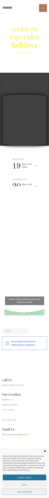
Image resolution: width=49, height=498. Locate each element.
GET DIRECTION (9, 420)
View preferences (24, 492)
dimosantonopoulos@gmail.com (16, 434)
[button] (45, 451)
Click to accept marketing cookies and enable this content (24, 300)
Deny (24, 484)
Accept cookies (24, 477)
